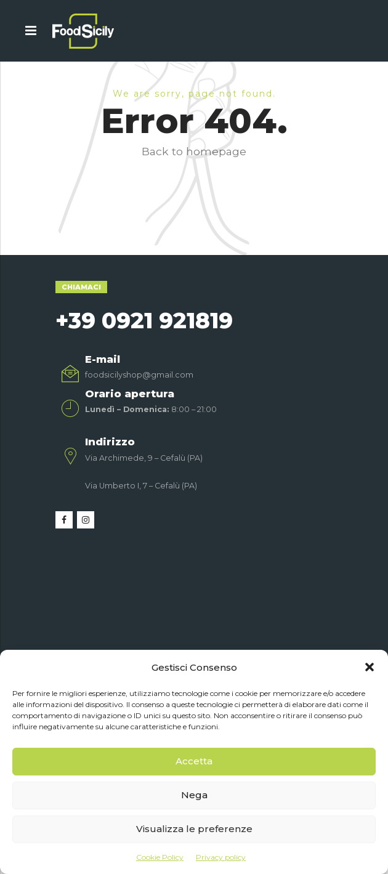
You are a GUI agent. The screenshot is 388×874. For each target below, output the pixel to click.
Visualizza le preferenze (194, 829)
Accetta (194, 761)
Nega (194, 795)
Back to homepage (194, 151)
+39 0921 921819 (144, 320)
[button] (369, 667)
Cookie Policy (160, 857)
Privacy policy (221, 857)
